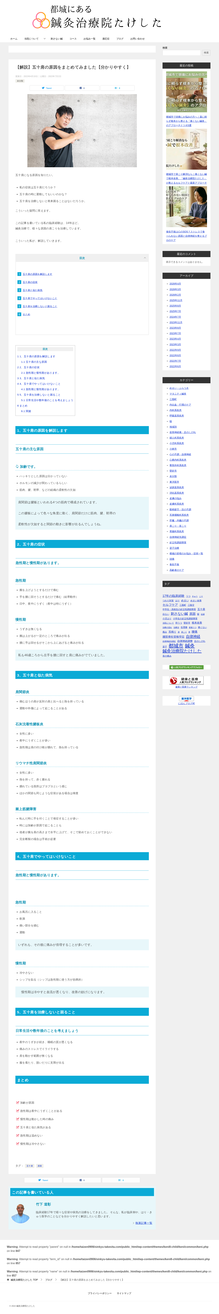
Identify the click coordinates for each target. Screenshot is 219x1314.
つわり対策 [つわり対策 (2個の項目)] (168, 600)
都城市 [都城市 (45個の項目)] (176, 645)
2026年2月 (175, 294)
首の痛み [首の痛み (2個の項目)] (167, 656)
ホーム (13, 38)
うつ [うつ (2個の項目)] (188, 596)
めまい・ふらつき (179, 388)
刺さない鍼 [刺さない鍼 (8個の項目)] (179, 614)
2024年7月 (175, 316)
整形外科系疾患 (178, 465)
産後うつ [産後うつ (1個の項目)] (192, 627)
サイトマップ (124, 1293)
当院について (31, 38)
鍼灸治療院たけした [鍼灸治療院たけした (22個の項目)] (182, 651)
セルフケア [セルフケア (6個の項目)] (170, 605)
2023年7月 (175, 333)
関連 (26, 411)
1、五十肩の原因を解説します (36, 356)
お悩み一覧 (89, 38)
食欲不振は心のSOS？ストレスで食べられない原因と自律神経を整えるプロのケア (186, 236)
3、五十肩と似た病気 (31, 378)
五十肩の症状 (30, 282)
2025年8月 (175, 305)
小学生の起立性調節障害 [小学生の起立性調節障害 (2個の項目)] (185, 618)
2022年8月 (175, 355)
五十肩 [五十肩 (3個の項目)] (201, 609)
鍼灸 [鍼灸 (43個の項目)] (190, 646)
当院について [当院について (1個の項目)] (168, 623)
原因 (40, 1166)
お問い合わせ (137, 38)
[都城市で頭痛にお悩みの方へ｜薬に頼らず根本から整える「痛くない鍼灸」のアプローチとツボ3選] (186, 91)
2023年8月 (175, 327)
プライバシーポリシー (100, 1293)
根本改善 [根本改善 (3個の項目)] (197, 622)
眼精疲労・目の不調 (180, 509)
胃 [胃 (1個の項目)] (189, 632)
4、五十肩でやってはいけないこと (39, 383)
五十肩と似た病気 (32, 290)
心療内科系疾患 (178, 459)
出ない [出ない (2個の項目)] (166, 614)
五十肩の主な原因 (34, 361)
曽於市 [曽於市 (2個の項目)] (187, 623)
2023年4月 (175, 338)
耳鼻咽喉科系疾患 (179, 515)
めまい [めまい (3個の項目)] (185, 600)
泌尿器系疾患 (177, 487)
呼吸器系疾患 (177, 415)
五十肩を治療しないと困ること (40, 306)
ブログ (120, 38)
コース (73, 38)
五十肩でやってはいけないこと (40, 298)
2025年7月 (175, 311)
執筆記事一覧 (144, 1223)
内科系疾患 (176, 410)
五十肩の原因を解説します (37, 274)
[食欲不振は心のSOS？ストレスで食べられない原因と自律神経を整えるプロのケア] (186, 206)
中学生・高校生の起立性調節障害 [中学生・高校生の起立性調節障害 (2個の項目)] (179, 609)
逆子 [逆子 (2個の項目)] (165, 646)
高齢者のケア (177, 570)
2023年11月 (176, 322)
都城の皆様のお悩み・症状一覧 (186, 553)
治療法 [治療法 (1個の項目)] (176, 627)
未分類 (20, 81)
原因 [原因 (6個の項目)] (192, 614)
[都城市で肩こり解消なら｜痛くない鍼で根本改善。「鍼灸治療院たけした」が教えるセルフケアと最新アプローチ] (186, 149)
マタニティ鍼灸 (178, 393)
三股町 (173, 399)
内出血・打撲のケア (180, 404)
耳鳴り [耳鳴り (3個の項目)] (172, 631)
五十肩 (30, 1166)
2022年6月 (175, 366)
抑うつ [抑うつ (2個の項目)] (178, 623)
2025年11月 (176, 300)
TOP (24, 1279)
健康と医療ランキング (186, 687)
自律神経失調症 (178, 537)
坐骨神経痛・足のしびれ (183, 432)
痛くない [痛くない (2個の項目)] (202, 627)
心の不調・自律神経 (180, 454)
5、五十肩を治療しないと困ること (39, 394)
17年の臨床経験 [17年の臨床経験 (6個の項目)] (173, 596)
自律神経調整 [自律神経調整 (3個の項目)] (185, 641)
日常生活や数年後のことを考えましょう (47, 400)
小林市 (173, 448)
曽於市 (173, 470)
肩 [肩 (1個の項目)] (179, 632)
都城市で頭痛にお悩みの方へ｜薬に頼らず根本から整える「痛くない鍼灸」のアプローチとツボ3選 (186, 121)
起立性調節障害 (178, 542)
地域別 (173, 426)
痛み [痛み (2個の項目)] (165, 632)
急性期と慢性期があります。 (40, 372)
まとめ (26, 314)
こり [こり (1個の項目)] (201, 596)
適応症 (106, 38)
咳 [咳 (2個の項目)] (198, 614)
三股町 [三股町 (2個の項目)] (182, 605)
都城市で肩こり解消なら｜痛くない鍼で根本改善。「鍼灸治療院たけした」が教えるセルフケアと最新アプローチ (186, 178)
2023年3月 (175, 344)
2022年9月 (175, 350)
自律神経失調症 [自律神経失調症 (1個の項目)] (169, 641)
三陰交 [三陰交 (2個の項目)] (191, 605)
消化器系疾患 (177, 492)
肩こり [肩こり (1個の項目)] (184, 632)
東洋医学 (174, 482)
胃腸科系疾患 (177, 531)
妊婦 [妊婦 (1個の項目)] (203, 614)
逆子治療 (174, 548)
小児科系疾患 (177, 443)
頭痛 (172, 559)
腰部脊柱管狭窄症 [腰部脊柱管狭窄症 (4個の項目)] (173, 636)
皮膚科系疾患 (177, 503)
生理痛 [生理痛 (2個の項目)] (184, 627)
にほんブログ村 (186, 703)
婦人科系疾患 (177, 437)
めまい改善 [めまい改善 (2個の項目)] (196, 600)
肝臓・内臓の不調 (179, 520)
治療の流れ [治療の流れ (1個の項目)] (167, 627)
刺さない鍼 (57, 38)
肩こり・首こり (178, 526)
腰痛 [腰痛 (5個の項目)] (194, 631)
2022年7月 (175, 360)
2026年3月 (175, 289)
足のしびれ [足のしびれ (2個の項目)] (199, 641)
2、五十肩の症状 (28, 367)
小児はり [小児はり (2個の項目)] (167, 618)
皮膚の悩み (176, 498)
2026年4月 (175, 283)
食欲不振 (174, 564)
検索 (165, 47)
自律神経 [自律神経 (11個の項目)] (193, 636)
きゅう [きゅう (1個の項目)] (195, 596)
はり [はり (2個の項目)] (177, 600)
